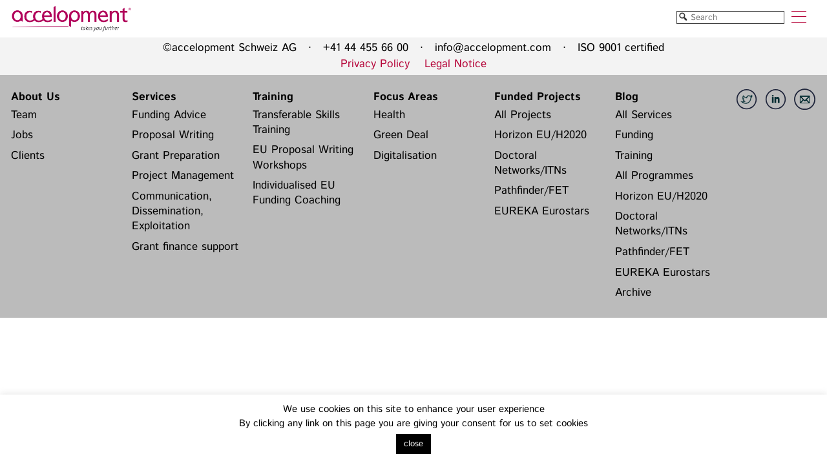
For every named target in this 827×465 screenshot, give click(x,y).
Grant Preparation (176, 155)
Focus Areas (405, 97)
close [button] (413, 444)
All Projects (522, 115)
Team (24, 115)
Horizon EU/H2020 (540, 135)
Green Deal (400, 135)
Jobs (22, 135)
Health (389, 115)
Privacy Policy (375, 64)
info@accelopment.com (493, 48)
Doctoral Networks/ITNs (530, 163)
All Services (643, 115)
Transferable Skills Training (296, 122)
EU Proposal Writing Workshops (303, 157)
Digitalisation (405, 155)
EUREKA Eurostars (541, 211)
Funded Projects (537, 97)
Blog (626, 97)
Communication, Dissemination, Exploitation (172, 211)
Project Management (183, 175)
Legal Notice (455, 64)
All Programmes (654, 175)
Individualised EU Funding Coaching (296, 193)
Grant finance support (185, 246)
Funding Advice (169, 115)
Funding (634, 135)
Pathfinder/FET (531, 190)
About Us (35, 97)
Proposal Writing (173, 135)
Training (273, 97)
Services (154, 97)
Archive (633, 292)
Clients (28, 155)
